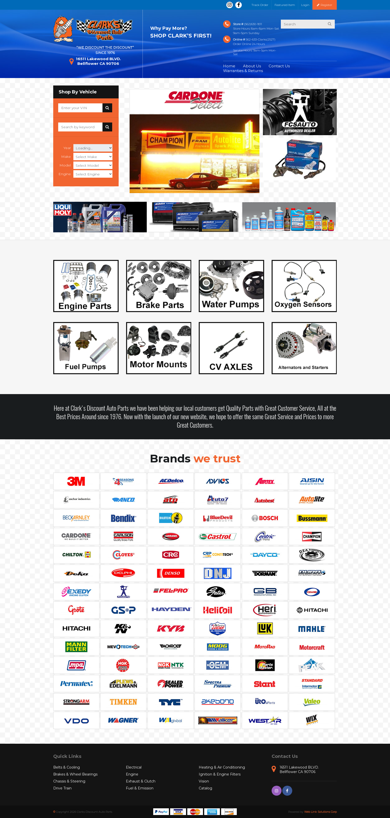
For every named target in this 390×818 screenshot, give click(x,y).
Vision (204, 781)
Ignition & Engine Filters (220, 774)
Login (305, 5)
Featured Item (285, 5)
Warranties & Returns (243, 70)
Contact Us (279, 66)
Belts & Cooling (66, 767)
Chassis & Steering (69, 781)
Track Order (259, 5)
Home (229, 66)
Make (66, 156)
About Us (252, 66)
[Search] (80, 107)
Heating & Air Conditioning (222, 767)
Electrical (134, 767)
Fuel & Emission (139, 788)
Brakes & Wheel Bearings (75, 774)
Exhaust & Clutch (140, 781)
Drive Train (62, 788)
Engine (64, 174)
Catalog (205, 788)
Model (65, 165)
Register (324, 5)
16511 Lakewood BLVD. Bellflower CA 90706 (95, 61)
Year (67, 148)
